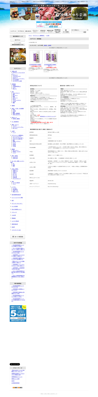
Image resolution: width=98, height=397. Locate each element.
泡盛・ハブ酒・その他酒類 (18, 108)
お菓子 (13, 131)
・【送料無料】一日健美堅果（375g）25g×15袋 (18, 268)
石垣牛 (14, 85)
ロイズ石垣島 (16, 79)
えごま (14, 142)
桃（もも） (15, 128)
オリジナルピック (17, 178)
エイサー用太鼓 (16, 182)
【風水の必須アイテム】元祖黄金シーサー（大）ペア (18, 371)
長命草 (14, 145)
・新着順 (49, 45)
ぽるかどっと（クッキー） (19, 78)
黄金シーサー (16, 191)
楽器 (13, 181)
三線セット (15, 170)
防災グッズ (14, 117)
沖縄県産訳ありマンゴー (17, 376)
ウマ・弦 (15, 176)
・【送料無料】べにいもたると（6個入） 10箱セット (18, 255)
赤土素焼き (15, 189)
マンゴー (15, 125)
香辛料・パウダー (17, 151)
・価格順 (45, 45)
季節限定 (14, 218)
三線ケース (15, 171)
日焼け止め (15, 158)
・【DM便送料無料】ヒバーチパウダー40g (18, 286)
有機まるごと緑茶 (15, 378)
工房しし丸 (15, 190)
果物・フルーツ (15, 124)
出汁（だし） (16, 150)
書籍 (14, 165)
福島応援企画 (15, 224)
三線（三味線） (15, 168)
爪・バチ (15, 174)
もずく (14, 87)
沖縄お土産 (14, 71)
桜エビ (14, 99)
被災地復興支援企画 (16, 194)
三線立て (15, 172)
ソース (14, 152)
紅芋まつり (15, 75)
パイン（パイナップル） (18, 127)
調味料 (13, 149)
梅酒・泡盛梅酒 (16, 113)
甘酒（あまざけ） (17, 114)
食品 (13, 91)
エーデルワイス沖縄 (17, 81)
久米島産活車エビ (17, 86)
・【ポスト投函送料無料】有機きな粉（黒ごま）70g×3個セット (18, 272)
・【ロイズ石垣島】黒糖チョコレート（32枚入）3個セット (18, 249)
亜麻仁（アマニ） (17, 141)
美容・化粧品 (15, 155)
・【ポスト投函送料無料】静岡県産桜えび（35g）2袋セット (18, 277)
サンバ (14, 183)
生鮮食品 (14, 84)
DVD (14, 164)
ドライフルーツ (16, 93)
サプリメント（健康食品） (18, 135)
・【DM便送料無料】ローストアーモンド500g (18, 252)
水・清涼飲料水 (15, 121)
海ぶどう (15, 88)
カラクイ (15, 173)
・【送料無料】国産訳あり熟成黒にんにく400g (18, 293)
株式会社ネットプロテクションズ (47, 116)
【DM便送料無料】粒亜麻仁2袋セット (50, 65)
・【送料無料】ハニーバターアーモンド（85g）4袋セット (18, 265)
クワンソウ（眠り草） (18, 139)
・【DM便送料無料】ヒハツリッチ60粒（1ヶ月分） (18, 246)
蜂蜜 (14, 96)
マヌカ (14, 143)
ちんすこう (15, 77)
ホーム (30, 35)
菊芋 (14, 140)
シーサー (14, 186)
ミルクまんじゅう (17, 76)
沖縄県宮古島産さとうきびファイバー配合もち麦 (18, 374)
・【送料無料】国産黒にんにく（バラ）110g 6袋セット (18, 259)
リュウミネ (15, 157)
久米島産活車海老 (15, 383)
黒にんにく (15, 95)
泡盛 (14, 109)
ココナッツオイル (17, 100)
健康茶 (13, 105)
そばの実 (14, 215)
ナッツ (14, 132)
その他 (14, 146)
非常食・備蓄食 (16, 118)
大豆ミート (15, 97)
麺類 (14, 102)
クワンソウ (14, 212)
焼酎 (14, 112)
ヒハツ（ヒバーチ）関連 (17, 197)
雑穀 (14, 94)
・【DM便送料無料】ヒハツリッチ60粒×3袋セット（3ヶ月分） (18, 300)
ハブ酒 (14, 111)
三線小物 (15, 177)
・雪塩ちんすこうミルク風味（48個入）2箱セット (18, 262)
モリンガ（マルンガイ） (18, 137)
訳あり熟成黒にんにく (17, 209)
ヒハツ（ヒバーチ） (17, 136)
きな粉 (14, 101)
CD (13, 163)
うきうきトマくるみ (16, 230)
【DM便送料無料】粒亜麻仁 (35, 64)
